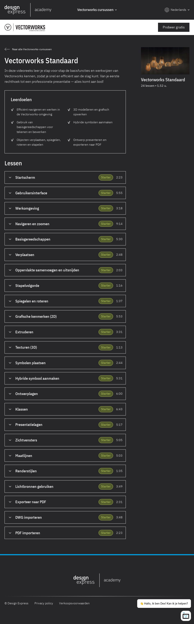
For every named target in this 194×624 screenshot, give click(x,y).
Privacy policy (43, 603)
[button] (97, 9)
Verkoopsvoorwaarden (74, 603)
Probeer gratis (174, 27)
